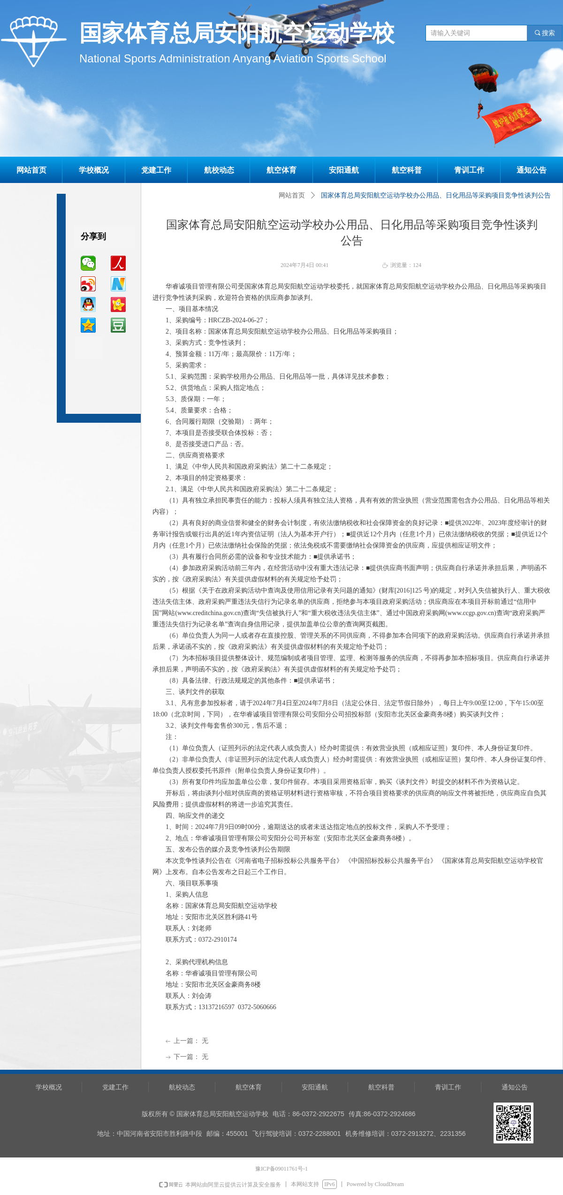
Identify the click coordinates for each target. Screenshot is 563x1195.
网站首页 (292, 195)
